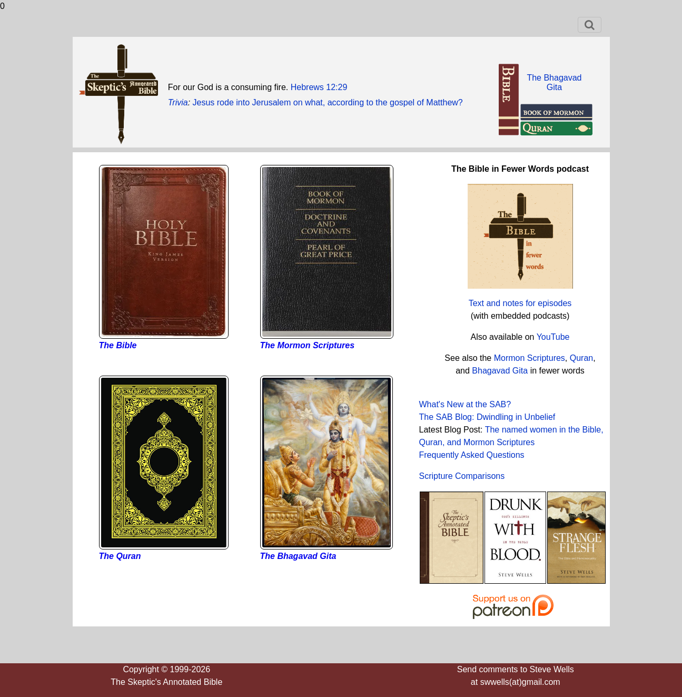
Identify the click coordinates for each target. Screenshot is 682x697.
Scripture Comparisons (462, 476)
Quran (581, 358)
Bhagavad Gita (500, 370)
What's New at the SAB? (465, 404)
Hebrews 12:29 (319, 87)
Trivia (178, 102)
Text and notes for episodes (520, 303)
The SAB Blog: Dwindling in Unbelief (487, 417)
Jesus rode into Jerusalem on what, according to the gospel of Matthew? (328, 102)
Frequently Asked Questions (472, 454)
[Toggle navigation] (589, 25)
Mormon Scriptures (528, 358)
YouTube (553, 336)
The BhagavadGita (554, 82)
